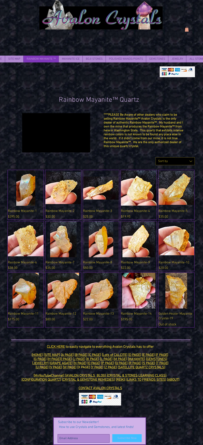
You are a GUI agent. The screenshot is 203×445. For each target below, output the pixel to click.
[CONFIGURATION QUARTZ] (41, 380)
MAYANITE (136, 359)
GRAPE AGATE (61, 363)
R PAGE (134, 363)
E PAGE (148, 355)
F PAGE (161, 355)
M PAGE (120, 359)
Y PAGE (97, 367)
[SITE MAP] (52, 355)
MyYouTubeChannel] (49, 376)
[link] (187, 29)
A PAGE (67, 355)
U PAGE (41, 367)
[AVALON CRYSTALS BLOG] (86, 376)
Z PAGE (110, 367)
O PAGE (93, 363)
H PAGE (53, 359)
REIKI (120, 380)
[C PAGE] (94, 355)
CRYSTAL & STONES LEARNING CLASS (136, 376)
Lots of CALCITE (114, 355)
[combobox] (175, 161)
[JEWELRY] (40, 363)
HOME (37, 355)
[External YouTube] (56, 133)
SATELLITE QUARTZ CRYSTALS (141, 367)
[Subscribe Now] (127, 438)
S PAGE (148, 363)
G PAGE (39, 359)
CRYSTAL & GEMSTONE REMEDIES (88, 380)
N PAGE (79, 363)
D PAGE (134, 355)
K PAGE (92, 359)
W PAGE (69, 367)
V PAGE (55, 367)
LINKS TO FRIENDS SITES (146, 380)
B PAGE (80, 355)
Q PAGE (121, 363)
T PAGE (162, 363)
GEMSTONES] (157, 359)
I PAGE (66, 359)
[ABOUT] (173, 380)
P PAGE (107, 363)
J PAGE (79, 359)
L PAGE (106, 359)
